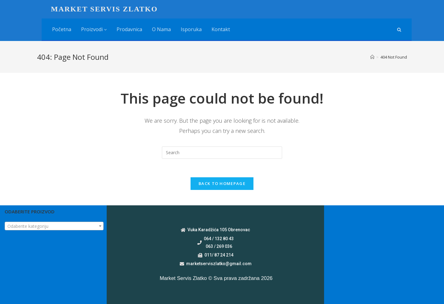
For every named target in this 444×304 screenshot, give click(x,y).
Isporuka (191, 29)
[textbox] (54, 226)
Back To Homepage (222, 183)
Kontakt (221, 29)
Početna (61, 29)
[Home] (372, 57)
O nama (161, 29)
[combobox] (54, 226)
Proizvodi (94, 29)
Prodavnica (129, 29)
